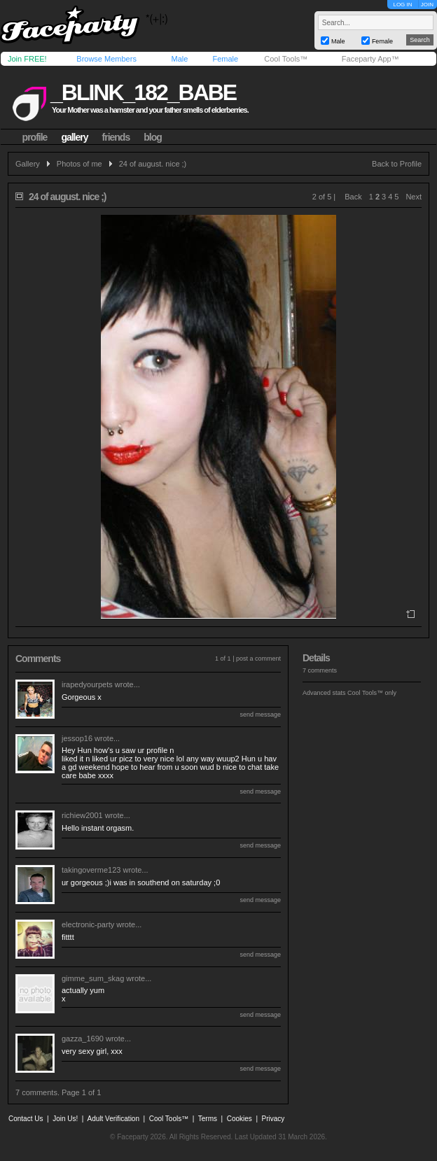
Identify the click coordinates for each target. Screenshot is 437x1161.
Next (413, 196)
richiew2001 (82, 815)
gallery (74, 137)
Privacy (273, 1119)
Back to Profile (397, 164)
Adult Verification (113, 1119)
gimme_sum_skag (93, 978)
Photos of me (79, 164)
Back (353, 196)
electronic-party (88, 924)
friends (116, 137)
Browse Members (106, 59)
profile (35, 137)
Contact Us (25, 1119)
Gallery (27, 164)
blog (153, 137)
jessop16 (77, 738)
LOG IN (402, 4)
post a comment (258, 658)
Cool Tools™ (285, 59)
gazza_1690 (83, 1038)
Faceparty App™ (370, 59)
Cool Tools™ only (371, 692)
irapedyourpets (87, 684)
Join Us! (65, 1119)
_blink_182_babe (143, 92)
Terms (207, 1119)
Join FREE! (27, 59)
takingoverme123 (91, 870)
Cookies (239, 1119)
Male (179, 59)
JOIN (427, 4)
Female (225, 59)
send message (260, 714)
